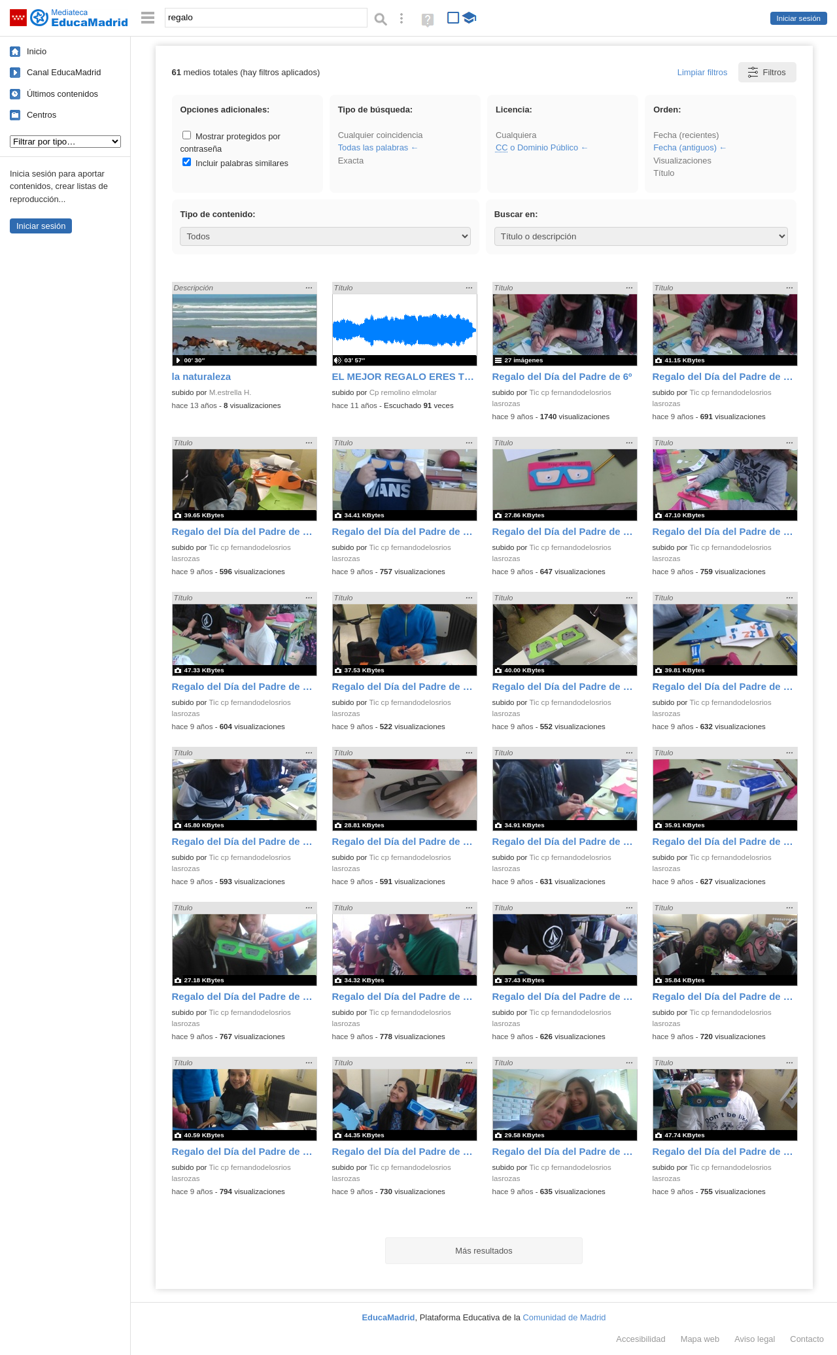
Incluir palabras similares (235, 163)
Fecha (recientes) (686, 135)
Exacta (351, 160)
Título (663, 173)
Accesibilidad (640, 1339)
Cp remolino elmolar (403, 392)
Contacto (807, 1339)
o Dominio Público (537, 147)
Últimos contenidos (62, 94)
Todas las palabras (373, 147)
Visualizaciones (682, 160)
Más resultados (484, 1251)
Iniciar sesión (799, 18)
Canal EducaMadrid (64, 72)
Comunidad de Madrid (564, 1317)
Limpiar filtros (702, 72)
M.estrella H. (230, 392)
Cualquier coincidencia (380, 135)
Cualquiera (516, 135)
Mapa (700, 1339)
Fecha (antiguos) (685, 147)
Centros (41, 115)
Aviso (754, 1339)
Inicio (36, 51)
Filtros (766, 72)
